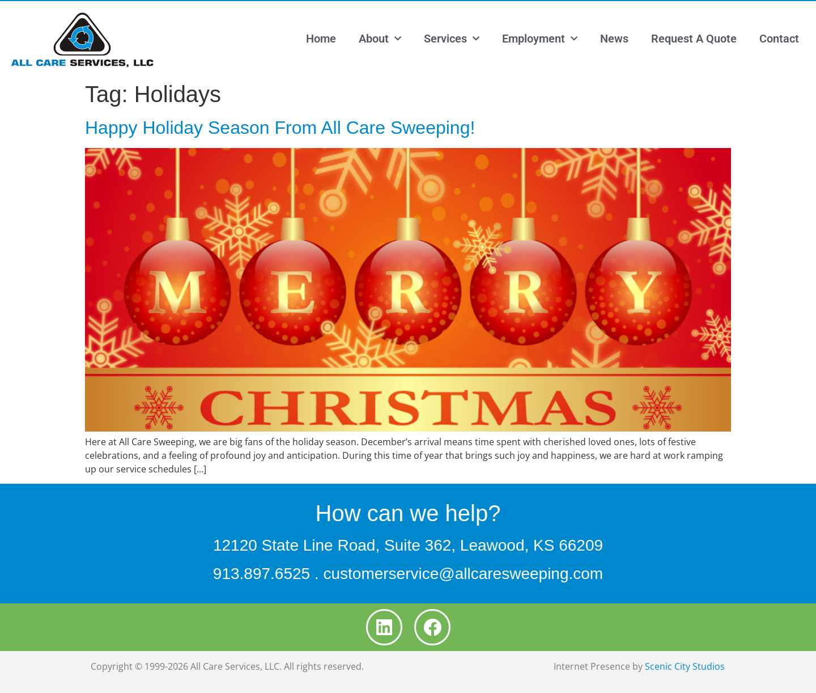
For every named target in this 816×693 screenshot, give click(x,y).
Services (451, 38)
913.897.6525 (261, 573)
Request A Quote (694, 38)
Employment (539, 38)
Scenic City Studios (685, 666)
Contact (779, 38)
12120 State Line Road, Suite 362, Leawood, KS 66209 (408, 545)
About (380, 38)
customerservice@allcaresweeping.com (463, 573)
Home (321, 38)
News (614, 38)
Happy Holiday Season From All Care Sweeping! (280, 127)
